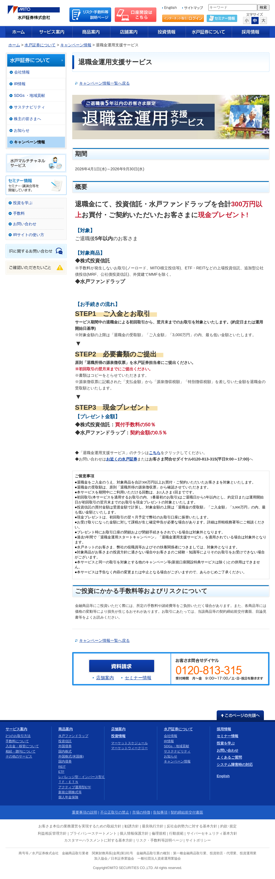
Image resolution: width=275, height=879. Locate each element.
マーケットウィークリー (129, 748)
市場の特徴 (141, 812)
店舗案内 (105, 677)
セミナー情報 (138, 677)
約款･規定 (228, 826)
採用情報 (224, 729)
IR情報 (20, 84)
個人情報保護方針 (134, 833)
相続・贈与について (21, 751)
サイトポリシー (198, 840)
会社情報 (22, 72)
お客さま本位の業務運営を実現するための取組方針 (79, 826)
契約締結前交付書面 (187, 812)
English (223, 776)
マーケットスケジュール (129, 743)
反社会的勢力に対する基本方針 (192, 826)
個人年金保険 (68, 797)
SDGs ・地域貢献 (29, 95)
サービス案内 (16, 729)
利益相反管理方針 (52, 833)
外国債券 (65, 746)
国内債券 (65, 761)
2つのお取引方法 (18, 736)
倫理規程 (159, 833)
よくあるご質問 (229, 757)
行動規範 (176, 833)
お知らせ (21, 130)
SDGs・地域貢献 (176, 746)
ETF (61, 771)
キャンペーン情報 (75, 45)
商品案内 (65, 729)
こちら (155, 452)
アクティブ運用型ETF (74, 787)
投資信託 (65, 741)
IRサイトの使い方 (28, 234)
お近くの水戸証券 (121, 459)
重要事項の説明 (84, 812)
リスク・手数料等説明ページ (159, 840)
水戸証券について (40, 45)
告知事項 (160, 812)
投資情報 (118, 736)
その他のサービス (19, 756)
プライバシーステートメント (93, 833)
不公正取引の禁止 (114, 812)
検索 (263, 7)
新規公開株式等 (70, 792)
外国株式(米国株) (71, 756)
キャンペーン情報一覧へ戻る (104, 83)
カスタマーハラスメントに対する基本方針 (98, 840)
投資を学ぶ (22, 203)
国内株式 (65, 751)
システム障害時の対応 (235, 765)
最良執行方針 (153, 826)
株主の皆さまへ (27, 118)
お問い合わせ (24, 224)
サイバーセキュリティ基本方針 (212, 833)
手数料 (19, 213)
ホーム (14, 45)
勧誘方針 (131, 826)
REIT (62, 766)
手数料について (17, 741)
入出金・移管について (22, 746)
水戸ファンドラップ (73, 736)
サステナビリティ (29, 107)
